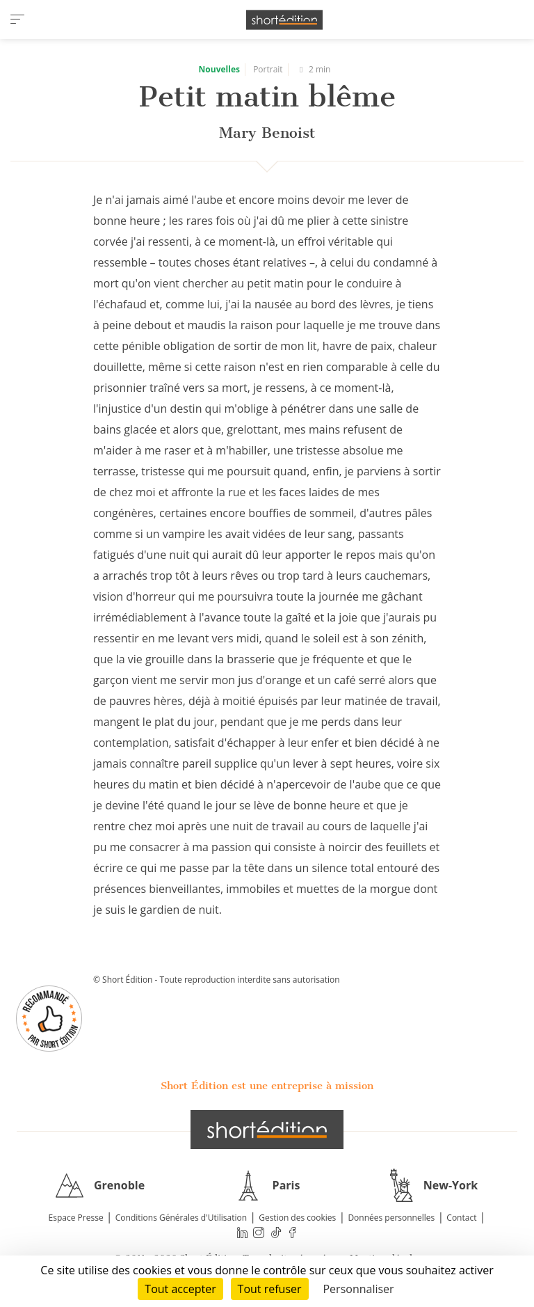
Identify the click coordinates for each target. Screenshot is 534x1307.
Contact (461, 1217)
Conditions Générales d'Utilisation (181, 1217)
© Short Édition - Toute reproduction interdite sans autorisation (216, 979)
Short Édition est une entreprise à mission (267, 1085)
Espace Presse (76, 1217)
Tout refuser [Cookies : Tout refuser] (270, 1289)
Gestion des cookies (297, 1217)
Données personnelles (391, 1217)
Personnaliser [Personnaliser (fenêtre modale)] (358, 1289)
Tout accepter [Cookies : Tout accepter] (180, 1289)
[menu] (17, 19)
